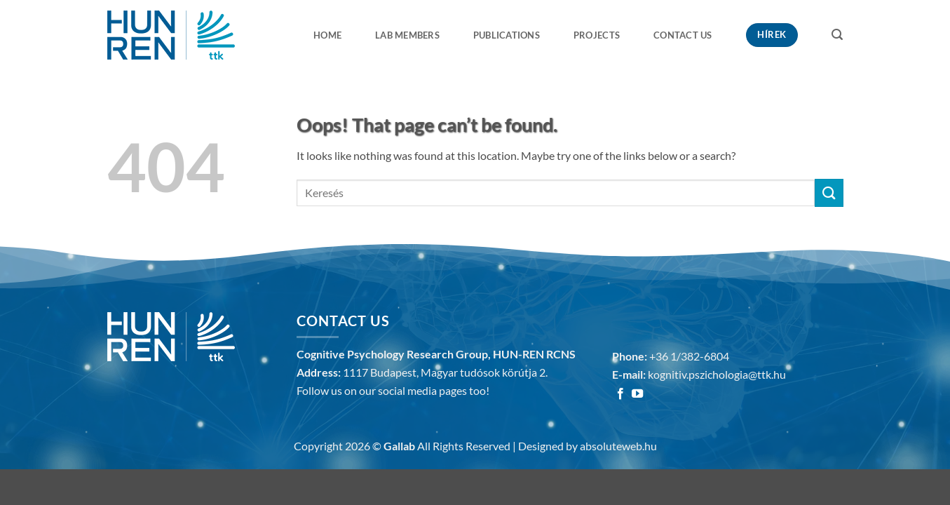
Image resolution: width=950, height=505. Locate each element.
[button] (837, 34)
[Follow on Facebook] (620, 394)
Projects (597, 35)
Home (327, 35)
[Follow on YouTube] (637, 394)
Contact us (682, 35)
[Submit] (829, 192)
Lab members (407, 35)
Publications (506, 35)
